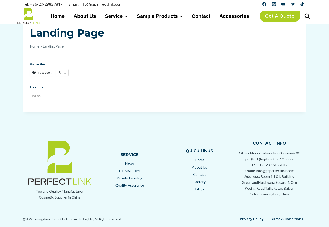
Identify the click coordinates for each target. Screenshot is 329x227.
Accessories (234, 16)
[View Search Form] (307, 16)
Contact (201, 16)
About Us (85, 16)
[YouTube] (283, 4)
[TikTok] (302, 4)
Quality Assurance (129, 185)
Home (58, 16)
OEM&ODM (129, 171)
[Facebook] (264, 4)
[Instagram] (274, 4)
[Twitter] (293, 4)
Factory (199, 181)
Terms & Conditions (286, 219)
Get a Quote (280, 16)
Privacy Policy (251, 219)
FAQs (199, 189)
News (129, 163)
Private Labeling (129, 178)
